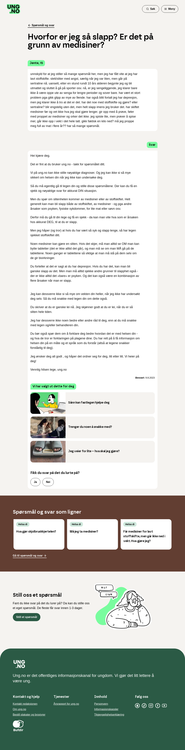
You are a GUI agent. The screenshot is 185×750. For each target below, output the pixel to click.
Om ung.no (19, 709)
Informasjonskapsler (106, 709)
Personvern (101, 703)
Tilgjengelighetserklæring (109, 714)
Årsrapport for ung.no (66, 703)
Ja (35, 482)
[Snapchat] (137, 705)
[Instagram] (151, 705)
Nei (48, 482)
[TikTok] (144, 705)
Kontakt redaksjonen (25, 703)
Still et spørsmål (26, 617)
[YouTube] (164, 705)
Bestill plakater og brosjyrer (29, 714)
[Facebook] (157, 705)
